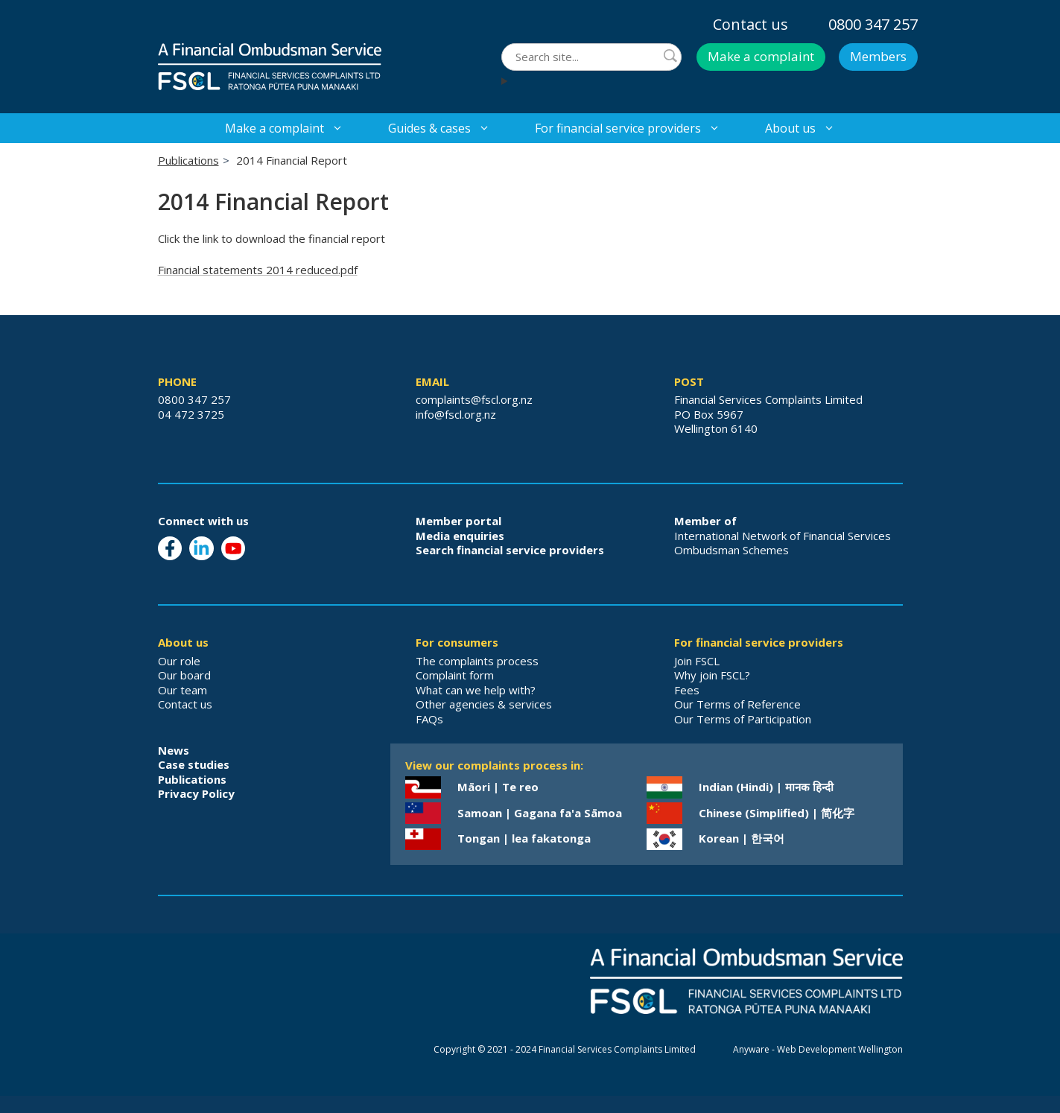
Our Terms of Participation (742, 718)
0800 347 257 (873, 24)
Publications (188, 160)
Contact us (750, 24)
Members (878, 56)
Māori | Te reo (498, 786)
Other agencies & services (484, 704)
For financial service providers (639, 128)
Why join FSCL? (712, 675)
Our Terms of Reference (737, 704)
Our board (184, 675)
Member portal (458, 520)
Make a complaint (761, 56)
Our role (179, 660)
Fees (686, 689)
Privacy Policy (196, 793)
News (173, 750)
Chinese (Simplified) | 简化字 (776, 812)
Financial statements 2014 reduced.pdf (258, 269)
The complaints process (477, 660)
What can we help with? (476, 689)
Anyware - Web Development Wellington (818, 1049)
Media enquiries (460, 535)
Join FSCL (697, 660)
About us (811, 128)
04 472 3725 (191, 414)
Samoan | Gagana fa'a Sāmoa (539, 812)
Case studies (193, 764)
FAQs (429, 718)
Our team (182, 689)
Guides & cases (450, 128)
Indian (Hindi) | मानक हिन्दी (766, 786)
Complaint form (455, 675)
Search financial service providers (510, 549)
